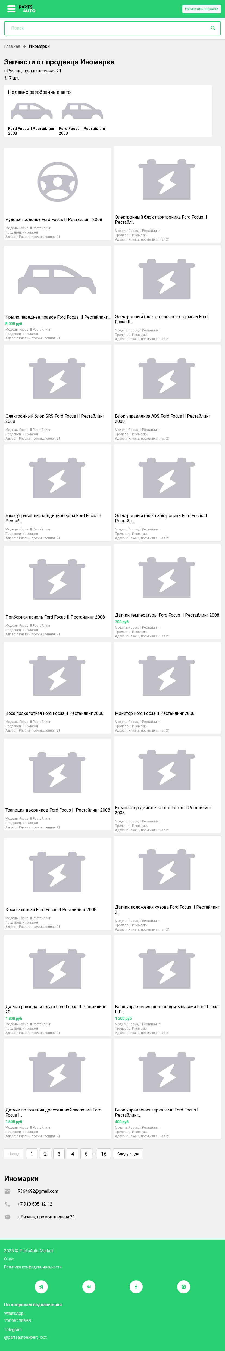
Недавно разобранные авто (39, 92)
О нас (9, 1259)
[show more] (11, 9)
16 (104, 1154)
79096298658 (17, 1321)
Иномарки (30, 232)
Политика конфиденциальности (33, 1267)
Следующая (128, 1154)
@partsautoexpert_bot (25, 1337)
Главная (12, 46)
